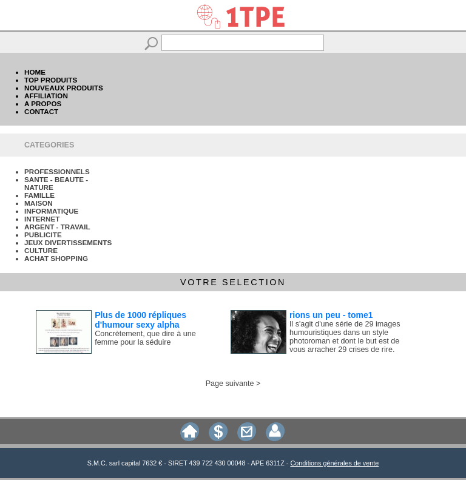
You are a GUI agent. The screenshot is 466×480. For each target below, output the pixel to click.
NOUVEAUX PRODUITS (63, 88)
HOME (35, 72)
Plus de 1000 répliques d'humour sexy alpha (140, 320)
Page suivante (230, 383)
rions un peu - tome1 (331, 315)
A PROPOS (42, 103)
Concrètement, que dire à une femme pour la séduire (145, 338)
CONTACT (41, 111)
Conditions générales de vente (334, 463)
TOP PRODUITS (50, 80)
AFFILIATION (46, 96)
